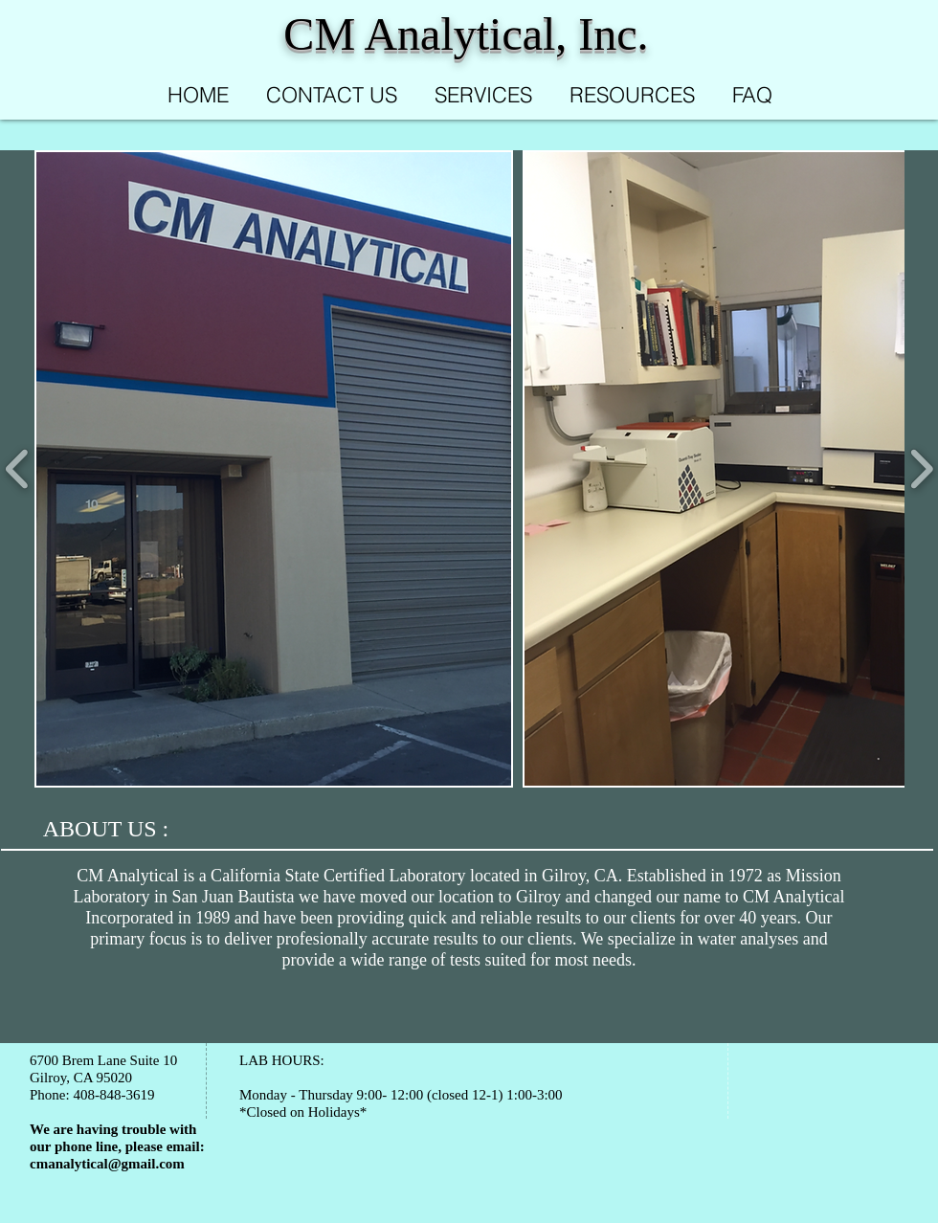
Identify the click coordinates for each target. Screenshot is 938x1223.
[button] (273, 469)
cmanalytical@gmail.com (107, 1163)
